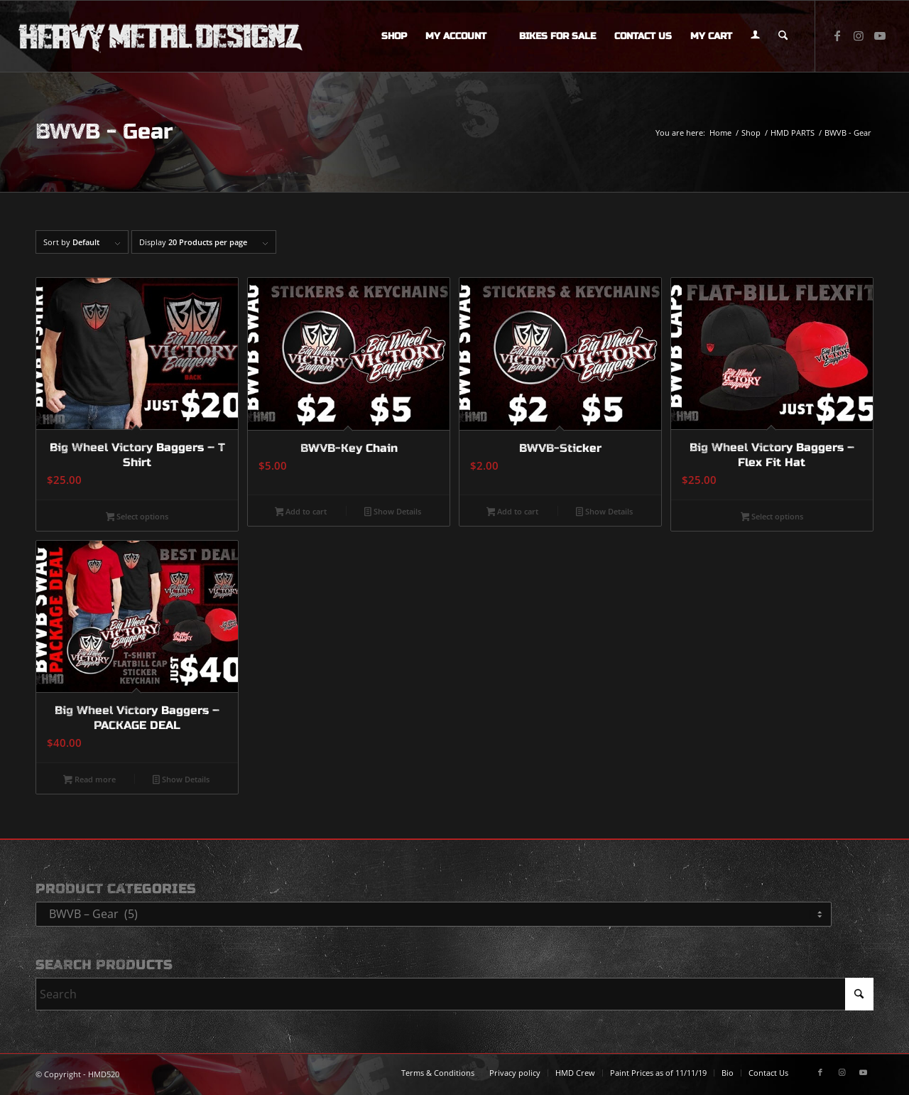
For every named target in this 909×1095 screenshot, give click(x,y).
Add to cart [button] (301, 512)
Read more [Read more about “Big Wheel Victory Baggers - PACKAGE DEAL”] (89, 780)
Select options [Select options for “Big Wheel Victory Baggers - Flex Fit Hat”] (772, 517)
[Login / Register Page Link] (755, 36)
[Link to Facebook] (837, 35)
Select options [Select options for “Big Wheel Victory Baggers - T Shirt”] (137, 517)
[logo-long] (160, 36)
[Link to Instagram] (858, 35)
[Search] (783, 36)
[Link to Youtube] (880, 35)
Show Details (392, 512)
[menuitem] (394, 36)
